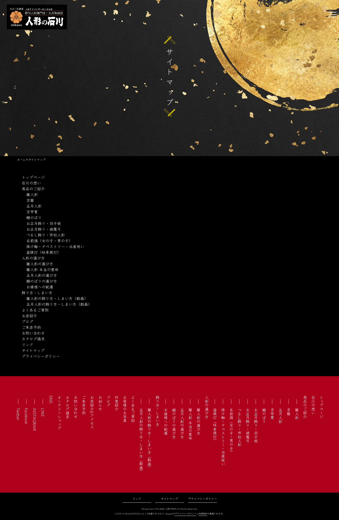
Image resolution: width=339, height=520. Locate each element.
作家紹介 (117, 403)
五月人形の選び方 (41, 275)
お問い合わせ (33, 333)
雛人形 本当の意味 (42, 269)
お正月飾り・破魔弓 (43, 229)
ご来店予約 (31, 327)
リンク (27, 344)
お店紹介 (29, 315)
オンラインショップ (59, 412)
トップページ (33, 177)
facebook (26, 416)
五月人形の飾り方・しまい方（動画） (59, 304)
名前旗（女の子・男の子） (49, 240)
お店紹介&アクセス (92, 412)
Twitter (18, 414)
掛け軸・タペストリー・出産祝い (55, 246)
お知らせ (100, 403)
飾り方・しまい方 (37, 292)
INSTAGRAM (35, 419)
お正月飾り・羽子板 (43, 223)
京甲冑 (32, 212)
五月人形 (34, 206)
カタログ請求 (33, 339)
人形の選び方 (33, 258)
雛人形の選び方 (39, 263)
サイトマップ (33, 350)
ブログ (27, 321)
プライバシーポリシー (41, 356)
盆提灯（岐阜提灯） (43, 252)
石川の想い (31, 183)
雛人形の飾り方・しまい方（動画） (57, 298)
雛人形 (32, 194)
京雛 (30, 200)
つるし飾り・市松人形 (45, 235)
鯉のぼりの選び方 (41, 281)
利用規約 (203, 513)
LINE (43, 412)
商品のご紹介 (33, 188)
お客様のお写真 (125, 408)
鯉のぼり (34, 217)
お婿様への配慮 (39, 287)
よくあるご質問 (35, 310)
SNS (51, 399)
